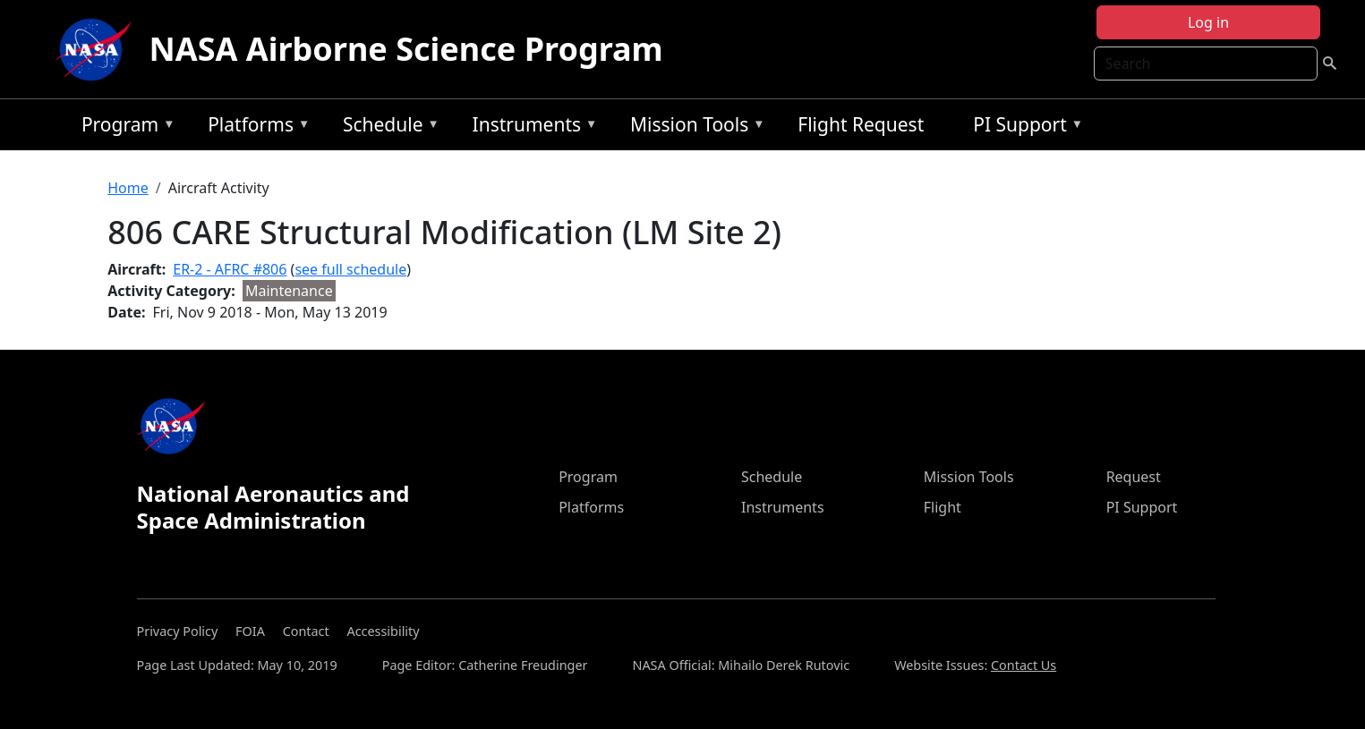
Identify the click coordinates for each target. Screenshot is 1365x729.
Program (124, 127)
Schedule (386, 127)
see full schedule (350, 269)
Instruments (531, 127)
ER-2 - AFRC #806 (229, 269)
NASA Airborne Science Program (406, 49)
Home (128, 188)
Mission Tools (693, 127)
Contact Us (1023, 665)
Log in (1208, 22)
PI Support (1023, 127)
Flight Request (861, 124)
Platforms (254, 127)
